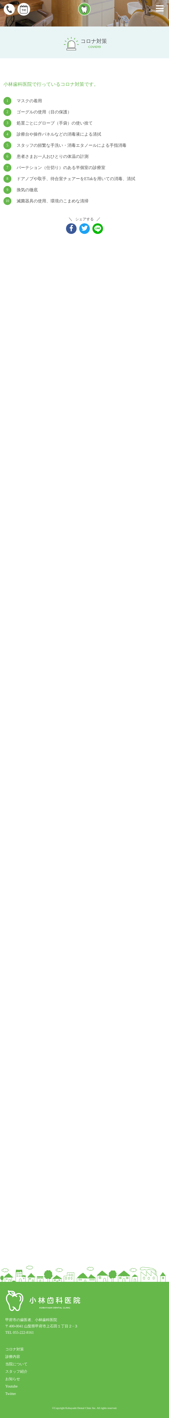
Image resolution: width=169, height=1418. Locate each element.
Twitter (10, 1394)
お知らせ (12, 1379)
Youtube (11, 1386)
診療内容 (12, 1357)
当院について (16, 1364)
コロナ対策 (14, 1349)
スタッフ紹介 (16, 1371)
